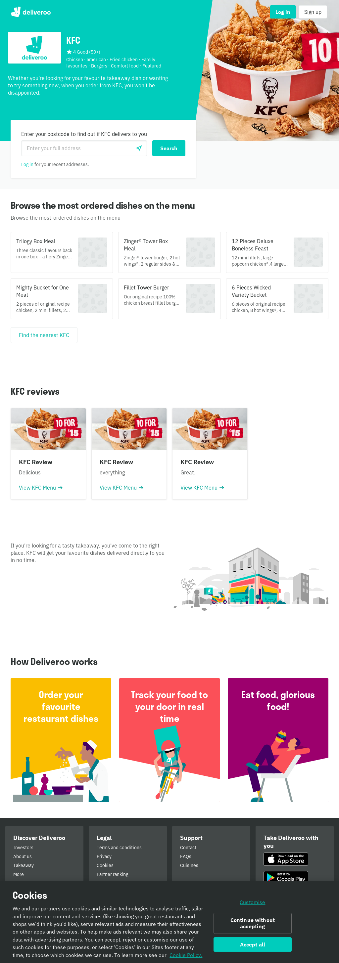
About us (22, 856)
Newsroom (24, 883)
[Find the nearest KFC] (44, 335)
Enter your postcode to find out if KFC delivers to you (84, 134)
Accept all (253, 947)
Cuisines (189, 865)
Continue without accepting (252, 926)
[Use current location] (139, 148)
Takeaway (23, 865)
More (18, 874)
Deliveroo (31, 12)
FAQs (185, 856)
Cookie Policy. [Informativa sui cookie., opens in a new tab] (186, 958)
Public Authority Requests (124, 883)
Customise (252, 905)
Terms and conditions (119, 848)
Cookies (105, 865)
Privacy (104, 856)
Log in (27, 164)
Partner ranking (112, 874)
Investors (23, 848)
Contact (188, 848)
